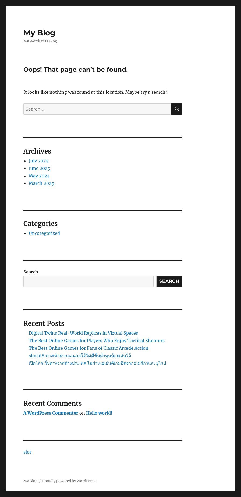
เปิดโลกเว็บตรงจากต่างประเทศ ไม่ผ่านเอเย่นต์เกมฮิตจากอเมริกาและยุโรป (97, 363)
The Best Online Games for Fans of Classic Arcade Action (88, 348)
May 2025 (39, 175)
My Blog (39, 32)
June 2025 (39, 168)
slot (27, 452)
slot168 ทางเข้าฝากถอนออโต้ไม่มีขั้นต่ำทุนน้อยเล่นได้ (80, 355)
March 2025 (41, 183)
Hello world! (99, 413)
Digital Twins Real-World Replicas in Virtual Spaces (83, 333)
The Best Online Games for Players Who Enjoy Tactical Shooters (97, 340)
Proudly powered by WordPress (68, 481)
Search (30, 272)
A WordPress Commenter (50, 413)
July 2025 (39, 160)
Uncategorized (44, 233)
